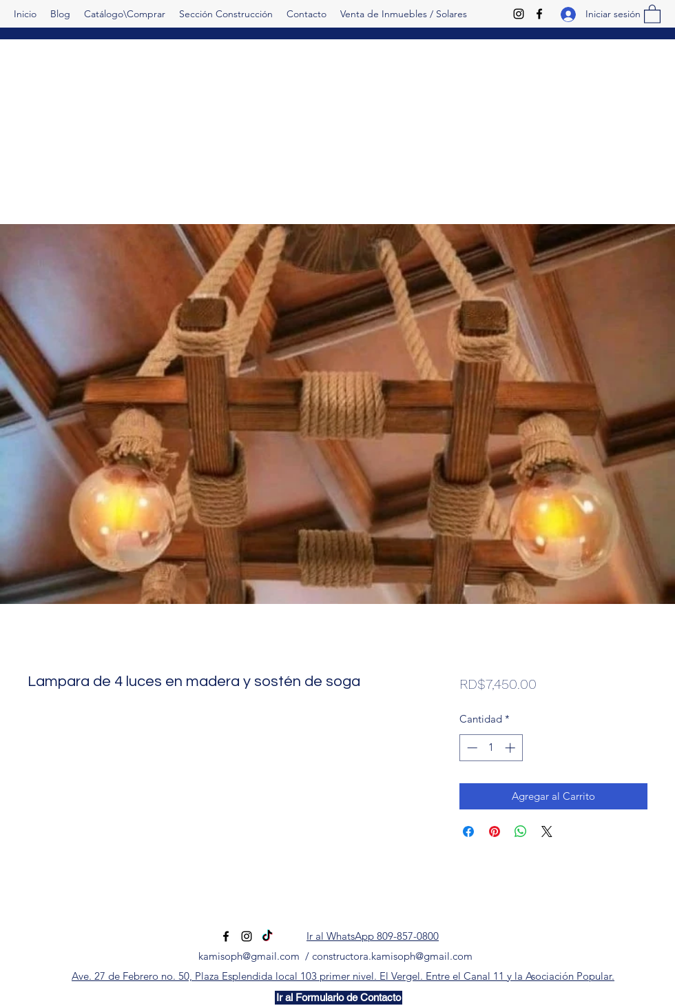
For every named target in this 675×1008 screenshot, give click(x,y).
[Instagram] (519, 14)
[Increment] (511, 747)
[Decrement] (470, 747)
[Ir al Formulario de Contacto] (338, 998)
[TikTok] (267, 936)
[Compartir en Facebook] (468, 831)
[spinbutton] (490, 747)
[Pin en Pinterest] (494, 831)
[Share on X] (547, 831)
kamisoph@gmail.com (249, 955)
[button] (652, 13)
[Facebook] (539, 14)
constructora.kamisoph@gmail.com (392, 955)
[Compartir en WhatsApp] (520, 831)
